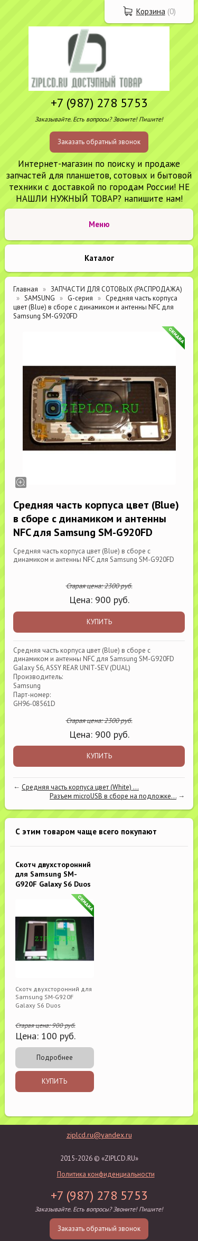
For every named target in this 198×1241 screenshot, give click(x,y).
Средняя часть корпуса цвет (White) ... (80, 787)
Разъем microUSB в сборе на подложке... (113, 796)
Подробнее (54, 1057)
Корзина (150, 11)
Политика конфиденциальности (106, 1174)
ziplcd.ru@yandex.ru (99, 1135)
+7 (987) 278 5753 (99, 103)
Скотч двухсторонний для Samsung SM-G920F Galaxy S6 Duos (53, 874)
